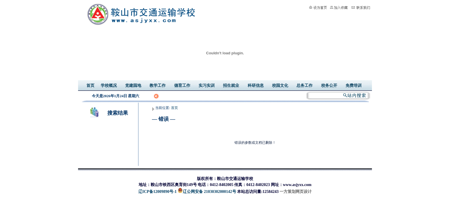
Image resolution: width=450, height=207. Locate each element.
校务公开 (329, 85)
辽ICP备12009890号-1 (157, 191)
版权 (201, 179)
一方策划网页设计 (296, 191)
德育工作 (182, 85)
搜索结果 (117, 113)
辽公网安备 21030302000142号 (207, 191)
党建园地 (133, 85)
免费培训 (354, 85)
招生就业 (231, 85)
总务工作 (304, 85)
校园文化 (280, 85)
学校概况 (109, 85)
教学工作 (158, 85)
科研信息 (256, 85)
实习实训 (207, 85)
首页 (90, 85)
